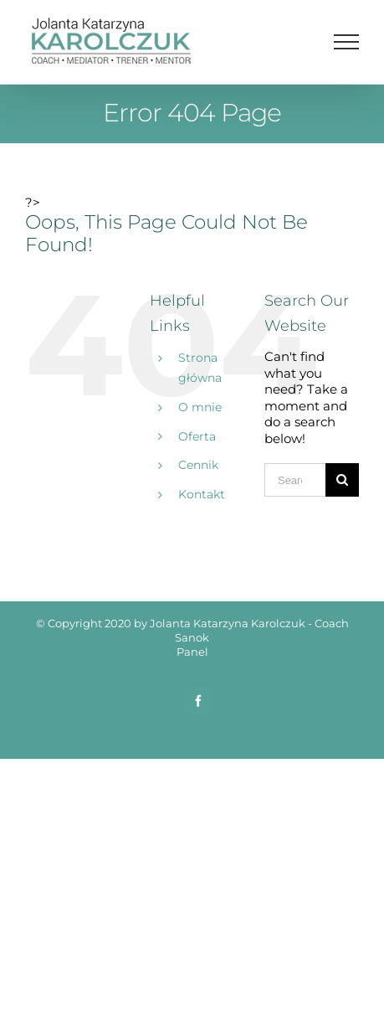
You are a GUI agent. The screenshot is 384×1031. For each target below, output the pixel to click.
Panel (192, 651)
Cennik (198, 464)
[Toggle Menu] (346, 41)
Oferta (197, 436)
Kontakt (201, 494)
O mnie (200, 407)
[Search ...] (294, 480)
